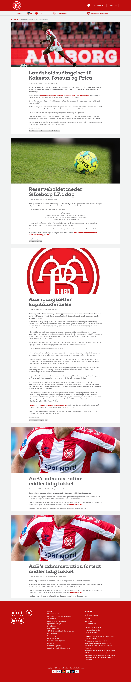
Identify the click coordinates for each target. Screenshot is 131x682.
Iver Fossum (42, 130)
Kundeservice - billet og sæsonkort (59, 616)
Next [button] (13, 13)
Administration (52, 633)
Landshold (50, 130)
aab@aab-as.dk (94, 630)
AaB (46, 420)
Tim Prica (56, 130)
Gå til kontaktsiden (91, 615)
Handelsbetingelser (53, 646)
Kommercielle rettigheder (56, 641)
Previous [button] (42, 13)
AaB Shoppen (51, 619)
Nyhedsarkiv (51, 626)
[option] (27, 13)
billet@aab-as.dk (75, 504)
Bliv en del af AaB (53, 614)
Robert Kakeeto (33, 130)
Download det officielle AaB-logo (58, 648)
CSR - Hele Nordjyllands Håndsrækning (60, 631)
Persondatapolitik (53, 636)
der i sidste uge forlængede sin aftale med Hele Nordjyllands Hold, (64, 95)
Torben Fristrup (33, 420)
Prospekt (41, 420)
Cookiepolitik (51, 643)
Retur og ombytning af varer (57, 621)
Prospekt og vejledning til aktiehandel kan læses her (48, 405)
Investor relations (53, 628)
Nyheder (16, 19)
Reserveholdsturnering (35, 241)
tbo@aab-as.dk (108, 653)
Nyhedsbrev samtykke (54, 624)
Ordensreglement (53, 638)
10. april (19, 13)
